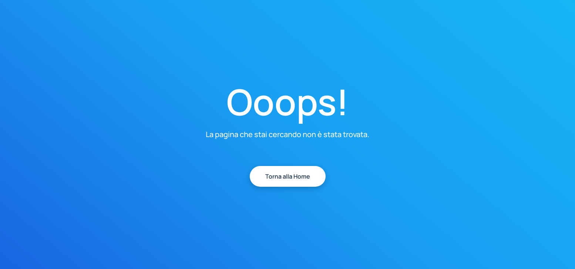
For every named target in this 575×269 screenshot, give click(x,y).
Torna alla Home (287, 176)
